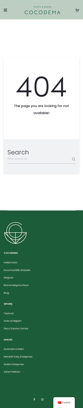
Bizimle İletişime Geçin (16, 285)
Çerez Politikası (12, 371)
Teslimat (9, 313)
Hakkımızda (10, 262)
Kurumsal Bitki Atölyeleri (17, 270)
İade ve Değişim (13, 320)
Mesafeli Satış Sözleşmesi (18, 356)
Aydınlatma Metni (14, 349)
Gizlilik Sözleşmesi (14, 364)
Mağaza (8, 277)
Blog (6, 292)
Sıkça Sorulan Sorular (16, 328)
